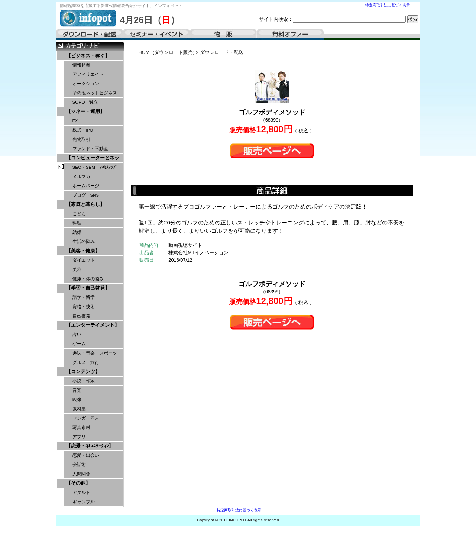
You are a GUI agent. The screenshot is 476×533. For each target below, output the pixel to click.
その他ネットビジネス (94, 93)
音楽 (76, 390)
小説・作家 (83, 381)
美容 (76, 269)
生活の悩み (83, 241)
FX (75, 121)
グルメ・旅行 (85, 362)
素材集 (79, 409)
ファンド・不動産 (90, 148)
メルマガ (81, 176)
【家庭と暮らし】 (85, 204)
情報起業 (81, 65)
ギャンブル (83, 502)
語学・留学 (83, 297)
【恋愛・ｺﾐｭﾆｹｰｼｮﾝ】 (90, 446)
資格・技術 (83, 306)
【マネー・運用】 (85, 111)
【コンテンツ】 (83, 371)
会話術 (79, 464)
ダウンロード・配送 (89, 34)
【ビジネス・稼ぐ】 (88, 55)
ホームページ (85, 186)
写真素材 (81, 427)
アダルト (81, 492)
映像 (76, 399)
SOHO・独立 (85, 102)
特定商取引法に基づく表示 (387, 5)
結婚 (76, 232)
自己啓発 (81, 316)
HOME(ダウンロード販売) (167, 52)
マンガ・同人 (85, 418)
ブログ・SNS (85, 195)
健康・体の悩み (88, 279)
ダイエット (83, 260)
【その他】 (78, 483)
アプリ (79, 437)
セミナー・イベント (156, 34)
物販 (223, 34)
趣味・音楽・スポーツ (94, 353)
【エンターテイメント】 (92, 325)
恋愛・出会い (85, 455)
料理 (76, 223)
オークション (85, 83)
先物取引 (81, 139)
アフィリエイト (88, 74)
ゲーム (79, 344)
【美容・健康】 (83, 250)
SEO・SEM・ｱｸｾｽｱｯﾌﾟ (94, 167)
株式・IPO (82, 130)
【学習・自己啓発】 (88, 288)
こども (79, 213)
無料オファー (290, 34)
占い (76, 334)
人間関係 (81, 474)
